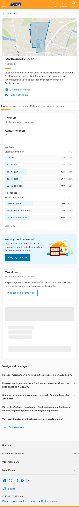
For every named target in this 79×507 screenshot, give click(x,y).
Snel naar (39, 445)
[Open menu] (4, 4)
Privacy (6, 501)
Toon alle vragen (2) (15, 427)
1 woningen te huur (17, 95)
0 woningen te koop (17, 90)
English (9, 488)
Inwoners (5, 106)
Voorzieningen (20, 106)
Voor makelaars (39, 462)
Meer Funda (39, 470)
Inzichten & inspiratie (39, 453)
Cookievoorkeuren (50, 501)
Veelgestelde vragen (53, 106)
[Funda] (28, 4)
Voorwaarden (19, 501)
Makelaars (35, 106)
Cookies (34, 501)
